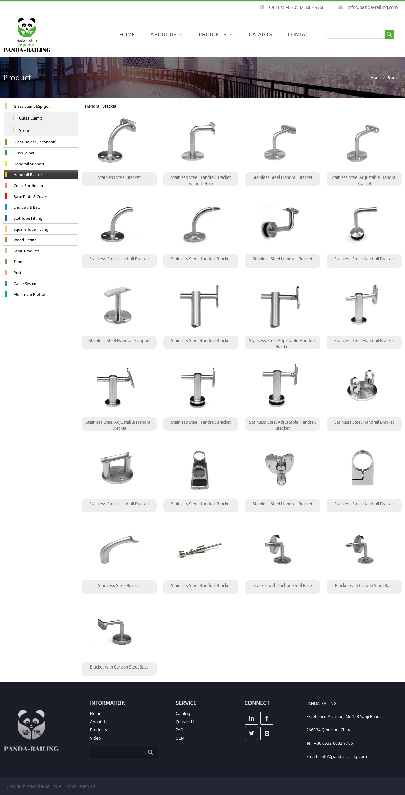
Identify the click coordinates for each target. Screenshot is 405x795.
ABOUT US (163, 34)
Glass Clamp (31, 118)
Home (376, 77)
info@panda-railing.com (372, 7)
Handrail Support (29, 164)
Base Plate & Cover (30, 196)
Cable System (25, 283)
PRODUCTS (212, 34)
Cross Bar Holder (28, 185)
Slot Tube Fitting (28, 218)
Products (98, 730)
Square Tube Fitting (31, 229)
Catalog (183, 713)
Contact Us (186, 721)
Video (95, 738)
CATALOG (260, 34)
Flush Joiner (24, 153)
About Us (98, 721)
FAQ (179, 730)
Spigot (25, 130)
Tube (18, 262)
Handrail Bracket (28, 174)
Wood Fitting (25, 240)
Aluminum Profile (29, 294)
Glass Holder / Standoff (34, 142)
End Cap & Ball (27, 207)
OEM (180, 738)
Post (17, 272)
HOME (127, 34)
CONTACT (299, 34)
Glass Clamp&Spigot (32, 106)
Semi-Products (26, 251)
